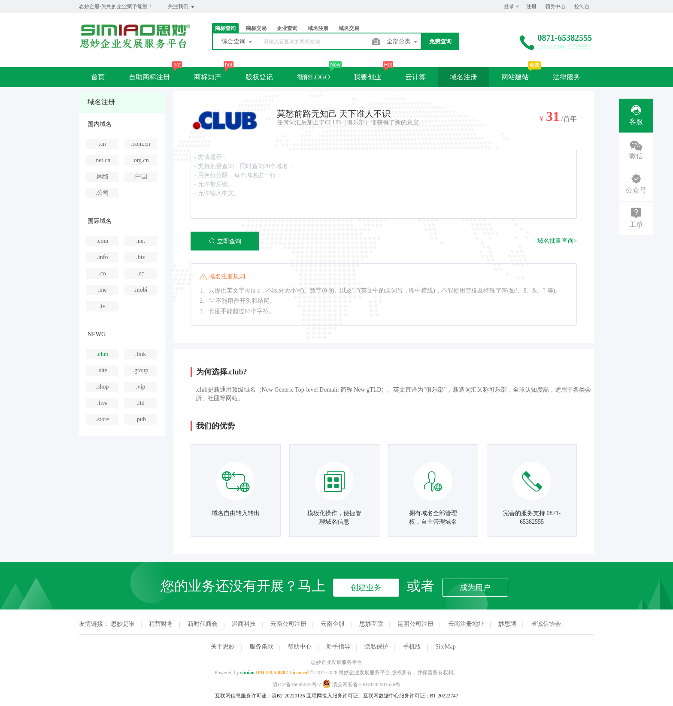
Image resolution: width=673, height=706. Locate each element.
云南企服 (333, 624)
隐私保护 (376, 646)
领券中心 (555, 6)
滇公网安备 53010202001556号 (361, 685)
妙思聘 (507, 624)
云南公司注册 (288, 624)
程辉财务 (161, 624)
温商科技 (244, 624)
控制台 (582, 6)
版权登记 (259, 77)
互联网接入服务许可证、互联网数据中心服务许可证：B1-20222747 (382, 696)
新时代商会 (203, 624)
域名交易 (349, 28)
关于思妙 (223, 646)
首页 (98, 77)
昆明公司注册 (415, 624)
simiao (247, 673)
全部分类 (402, 42)
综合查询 (237, 42)
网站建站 (515, 77)
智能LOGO (313, 77)
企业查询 (287, 28)
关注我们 (182, 6)
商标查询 (225, 28)
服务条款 (261, 646)
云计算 (415, 77)
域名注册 (318, 28)
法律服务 (566, 77)
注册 (531, 6)
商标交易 (256, 28)
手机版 (412, 646)
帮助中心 (300, 646)
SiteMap (445, 646)
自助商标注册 (149, 77)
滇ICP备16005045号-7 (297, 685)
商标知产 (207, 77)
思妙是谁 (123, 624)
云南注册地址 (466, 624)
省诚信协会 (546, 624)
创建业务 (366, 587)
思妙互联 (371, 624)
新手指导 (338, 646)
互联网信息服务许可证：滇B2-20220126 (260, 696)
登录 (509, 6)
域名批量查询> (557, 241)
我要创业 (367, 77)
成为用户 (475, 587)
